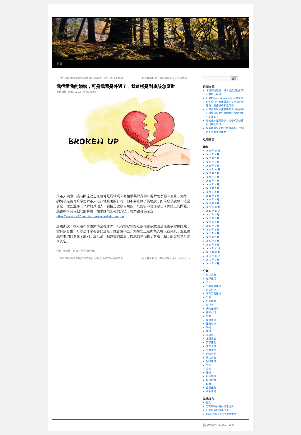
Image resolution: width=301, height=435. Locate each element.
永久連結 (90, 250)
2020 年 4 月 (212, 233)
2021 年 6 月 (212, 184)
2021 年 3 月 (212, 195)
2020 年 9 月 (212, 214)
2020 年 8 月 (212, 218)
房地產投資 (212, 308)
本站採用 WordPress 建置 (220, 425)
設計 (208, 365)
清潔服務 (211, 342)
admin (93, 91)
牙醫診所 (211, 350)
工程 (208, 297)
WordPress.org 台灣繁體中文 (221, 413)
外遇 (73, 206)
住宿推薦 (211, 274)
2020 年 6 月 (212, 225)
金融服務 (211, 387)
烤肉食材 (211, 346)
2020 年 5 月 (212, 229)
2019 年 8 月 (212, 263)
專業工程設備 (213, 293)
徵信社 (66, 250)
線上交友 (211, 357)
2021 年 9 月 (212, 173)
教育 (208, 316)
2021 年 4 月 (212, 192)
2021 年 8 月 (212, 177)
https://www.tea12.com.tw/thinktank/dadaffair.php (90, 216)
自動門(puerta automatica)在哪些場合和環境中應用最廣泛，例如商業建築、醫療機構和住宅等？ (225, 102)
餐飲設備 (211, 391)
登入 (208, 402)
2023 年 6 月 (212, 165)
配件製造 (211, 376)
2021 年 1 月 (212, 203)
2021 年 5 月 (212, 188)
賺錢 (208, 372)
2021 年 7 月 (212, 180)
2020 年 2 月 (212, 240)
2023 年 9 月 (212, 154)
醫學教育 (211, 380)
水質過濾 (211, 338)
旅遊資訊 (211, 323)
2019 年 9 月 (212, 259)
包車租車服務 (213, 286)
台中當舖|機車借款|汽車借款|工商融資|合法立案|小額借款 (89, 77)
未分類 (210, 334)
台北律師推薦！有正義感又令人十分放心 (166, 77)
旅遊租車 (211, 319)
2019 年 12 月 (213, 248)
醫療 (208, 383)
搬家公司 (211, 312)
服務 (208, 331)
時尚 (208, 327)
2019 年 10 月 (213, 255)
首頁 (59, 63)
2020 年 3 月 (212, 237)
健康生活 (211, 278)
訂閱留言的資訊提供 (217, 410)
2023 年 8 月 (212, 158)
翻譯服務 (211, 361)
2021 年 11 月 (213, 169)
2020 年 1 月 (212, 244)
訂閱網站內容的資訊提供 (220, 406)
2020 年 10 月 (213, 210)
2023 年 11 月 (213, 150)
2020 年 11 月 (213, 207)
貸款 (208, 368)
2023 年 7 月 (212, 161)
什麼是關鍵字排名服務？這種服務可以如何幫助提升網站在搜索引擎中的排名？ (225, 113)
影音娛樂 (211, 301)
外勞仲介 (211, 289)
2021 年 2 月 (212, 199)
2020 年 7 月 (212, 222)
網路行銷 (211, 353)
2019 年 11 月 (213, 252)
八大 (208, 282)
